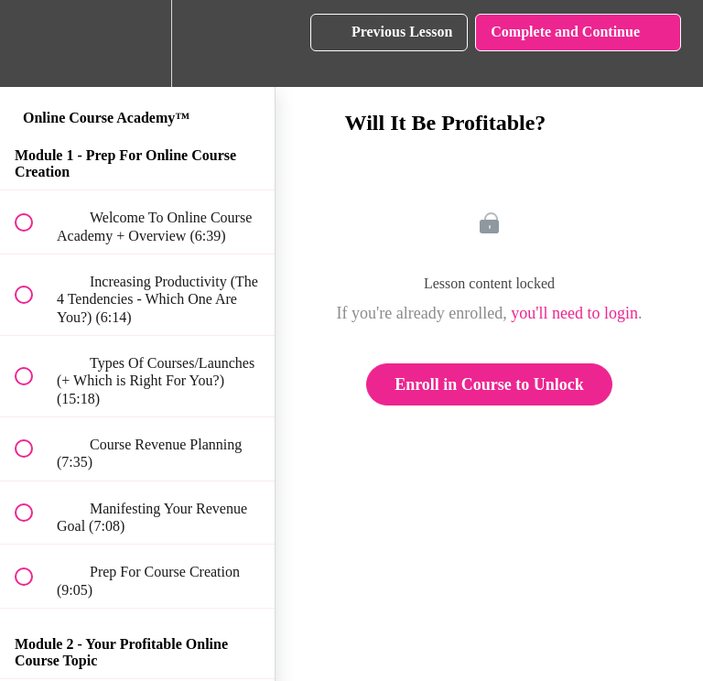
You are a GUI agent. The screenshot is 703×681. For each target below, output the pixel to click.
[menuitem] (137, 43)
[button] (34, 43)
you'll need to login (574, 313)
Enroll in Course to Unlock (489, 384)
